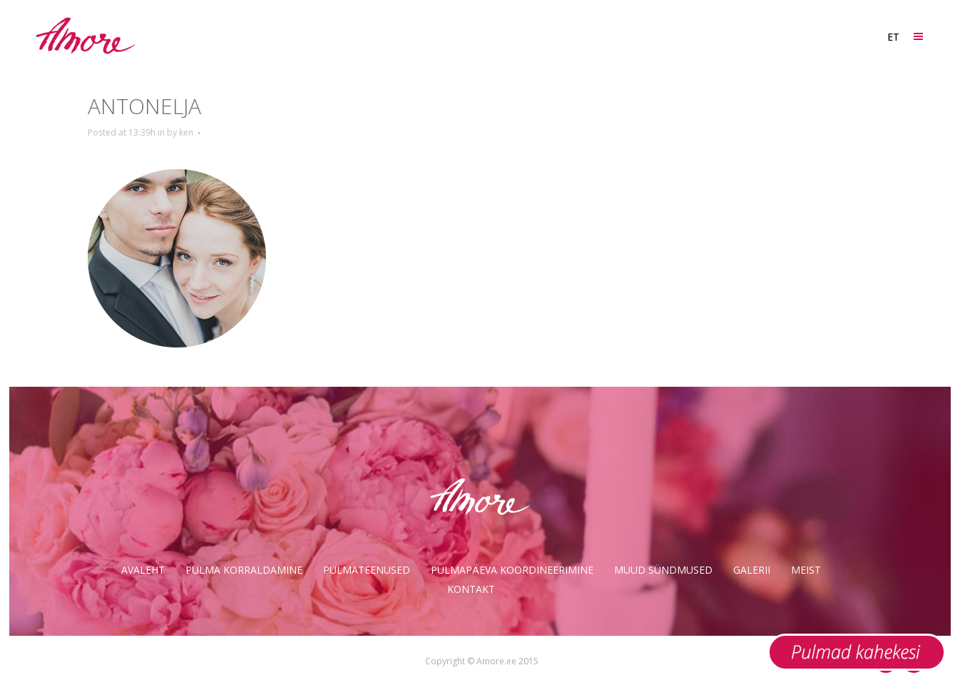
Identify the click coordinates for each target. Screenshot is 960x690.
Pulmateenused (366, 570)
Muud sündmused (663, 570)
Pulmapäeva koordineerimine (512, 570)
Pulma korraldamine (243, 570)
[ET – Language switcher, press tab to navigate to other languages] (892, 37)
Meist (806, 570)
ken (186, 132)
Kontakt (471, 589)
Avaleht (143, 570)
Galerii (751, 570)
